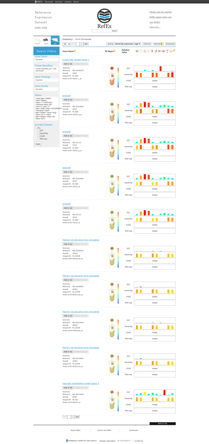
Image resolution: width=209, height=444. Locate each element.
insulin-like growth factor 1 (76, 60)
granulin (67, 95)
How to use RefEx (104, 430)
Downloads (170, 44)
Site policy (111, 440)
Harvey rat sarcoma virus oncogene (81, 240)
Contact (68, 2)
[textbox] (101, 30)
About (76, 2)
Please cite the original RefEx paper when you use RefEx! (161, 17)
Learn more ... (155, 27)
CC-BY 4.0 (139, 440)
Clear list (147, 44)
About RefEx (75, 430)
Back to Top (162, 423)
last (86, 44)
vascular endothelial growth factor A (81, 383)
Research (49, 2)
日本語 (44, 28)
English (38, 28)
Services (58, 2)
